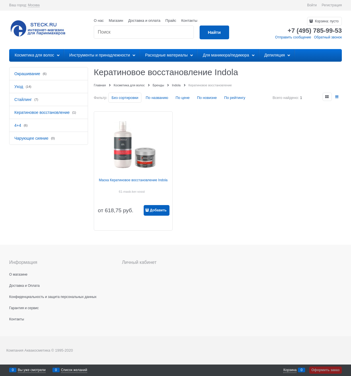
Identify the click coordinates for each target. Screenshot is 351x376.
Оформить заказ (325, 370)
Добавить (158, 210)
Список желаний (74, 370)
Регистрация (332, 5)
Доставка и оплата (144, 20)
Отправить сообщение (293, 37)
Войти (312, 5)
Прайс (170, 20)
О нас (99, 20)
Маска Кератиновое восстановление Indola (133, 180)
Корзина (290, 370)
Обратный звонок (328, 37)
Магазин (116, 20)
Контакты (189, 20)
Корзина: (326, 21)
